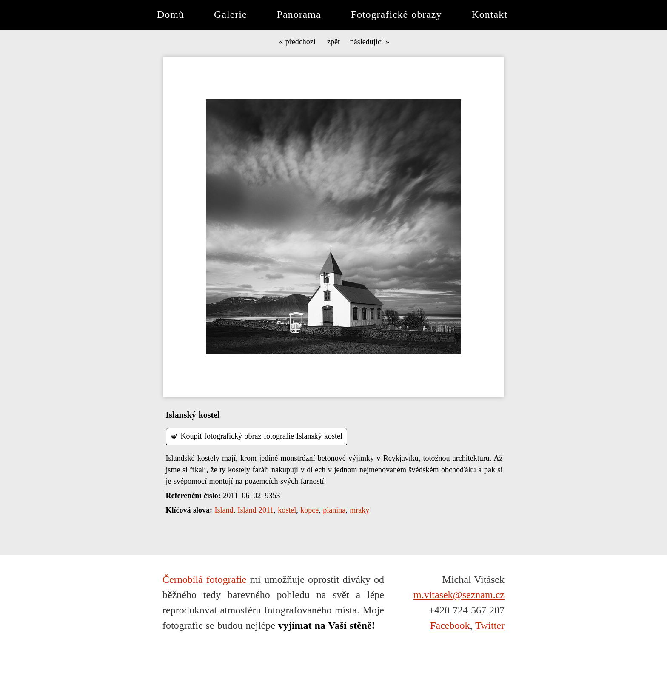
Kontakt (489, 14)
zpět (333, 42)
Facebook (450, 625)
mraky (359, 510)
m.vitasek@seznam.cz (459, 594)
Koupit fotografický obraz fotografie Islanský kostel (261, 436)
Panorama (299, 14)
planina (334, 510)
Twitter (490, 625)
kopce (309, 510)
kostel (287, 510)
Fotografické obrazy (396, 14)
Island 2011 (256, 510)
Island (224, 510)
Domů (170, 14)
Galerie (230, 14)
